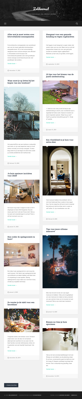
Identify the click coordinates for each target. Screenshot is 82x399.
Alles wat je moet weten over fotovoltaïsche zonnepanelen (21, 35)
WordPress (37, 395)
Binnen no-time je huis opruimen (56, 323)
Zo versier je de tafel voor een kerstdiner (21, 303)
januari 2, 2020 (13, 292)
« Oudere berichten (11, 385)
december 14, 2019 (53, 376)
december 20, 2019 (14, 357)
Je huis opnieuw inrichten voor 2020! (20, 174)
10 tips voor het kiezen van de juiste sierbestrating (60, 75)
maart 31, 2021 (52, 129)
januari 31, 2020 (13, 226)
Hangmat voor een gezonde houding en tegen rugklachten (60, 35)
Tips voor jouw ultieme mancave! (56, 230)
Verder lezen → (12, 63)
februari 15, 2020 (14, 163)
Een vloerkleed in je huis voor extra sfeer (59, 141)
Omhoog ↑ (74, 395)
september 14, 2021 (53, 64)
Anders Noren (64, 395)
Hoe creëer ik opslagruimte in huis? (21, 238)
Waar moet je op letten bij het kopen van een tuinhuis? (21, 81)
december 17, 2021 (14, 70)
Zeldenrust (41, 9)
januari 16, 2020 (52, 312)
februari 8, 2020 (52, 219)
